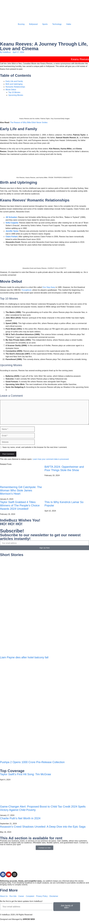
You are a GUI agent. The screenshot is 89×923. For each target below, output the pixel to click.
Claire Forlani (11, 237)
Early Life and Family (14, 81)
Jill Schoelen (11, 217)
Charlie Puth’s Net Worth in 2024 (20, 818)
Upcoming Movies (15, 95)
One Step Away (48, 287)
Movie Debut (11, 90)
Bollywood (33, 24)
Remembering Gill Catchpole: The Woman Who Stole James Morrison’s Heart (21, 490)
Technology (57, 24)
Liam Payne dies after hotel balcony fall (24, 657)
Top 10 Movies (14, 92)
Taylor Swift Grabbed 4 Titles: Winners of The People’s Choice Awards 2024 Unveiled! (20, 505)
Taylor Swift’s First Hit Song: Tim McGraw (25, 774)
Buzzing (21, 24)
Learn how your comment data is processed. (51, 459)
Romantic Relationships (15, 87)
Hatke (68, 24)
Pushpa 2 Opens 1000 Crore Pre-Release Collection (32, 762)
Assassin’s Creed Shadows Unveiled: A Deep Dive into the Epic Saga (42, 826)
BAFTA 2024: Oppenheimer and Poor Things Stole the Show (64, 468)
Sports (45, 24)
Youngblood (26, 290)
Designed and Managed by (17, 919)
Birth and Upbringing (14, 84)
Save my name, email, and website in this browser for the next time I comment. (34, 447)
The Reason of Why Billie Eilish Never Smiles (29, 122)
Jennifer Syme (12, 231)
